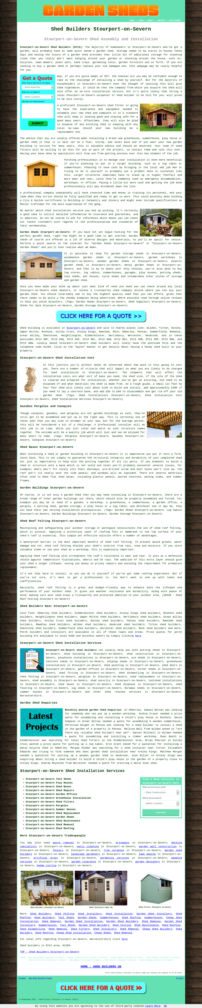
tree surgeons (114, 850)
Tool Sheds (66, 917)
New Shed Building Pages (40, 978)
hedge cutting (46, 865)
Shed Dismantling (32, 929)
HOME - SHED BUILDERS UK (101, 966)
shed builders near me (110, 732)
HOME (132, 20)
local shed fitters (85, 740)
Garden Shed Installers (154, 913)
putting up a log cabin (85, 744)
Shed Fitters (80, 929)
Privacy (179, 978)
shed (110, 105)
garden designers (147, 861)
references (90, 218)
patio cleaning (88, 846)
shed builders (100, 343)
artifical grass (46, 858)
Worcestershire (30, 695)
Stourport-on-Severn (80, 328)
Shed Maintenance (146, 925)
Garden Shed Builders (122, 921)
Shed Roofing (131, 917)
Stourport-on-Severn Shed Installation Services (72, 771)
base (127, 142)
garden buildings (65, 498)
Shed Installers (90, 913)
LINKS (141, 20)
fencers (58, 850)
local (61, 95)
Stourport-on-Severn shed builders (71, 650)
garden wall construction (158, 846)
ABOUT (150, 20)
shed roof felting (47, 556)
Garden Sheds (87, 917)
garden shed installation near (113, 751)
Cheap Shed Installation (73, 932)
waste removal (63, 842)
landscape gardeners (85, 854)
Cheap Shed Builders (157, 929)
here (138, 635)
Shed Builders (40, 913)
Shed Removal (51, 921)
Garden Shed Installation (84, 921)
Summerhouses (109, 917)
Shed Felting (64, 913)
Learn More (152, 1006)
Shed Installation (119, 913)
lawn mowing (147, 854)
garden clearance (83, 861)
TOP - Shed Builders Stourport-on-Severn (49, 951)
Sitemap (22, 978)
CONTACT (161, 20)
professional (32, 192)
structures (92, 175)
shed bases (66, 476)
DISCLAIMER (175, 20)
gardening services (114, 858)
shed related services (123, 691)
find (31, 613)
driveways (122, 842)
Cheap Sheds (102, 932)
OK (165, 1006)
